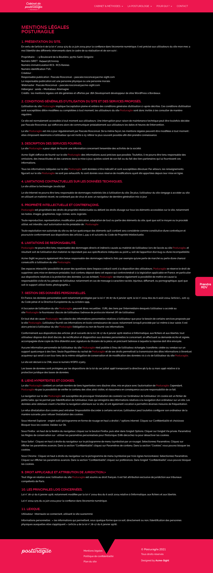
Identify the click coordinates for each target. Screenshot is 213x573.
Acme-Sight (162, 560)
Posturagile (48, 106)
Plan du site (90, 561)
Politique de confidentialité (98, 556)
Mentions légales (93, 550)
